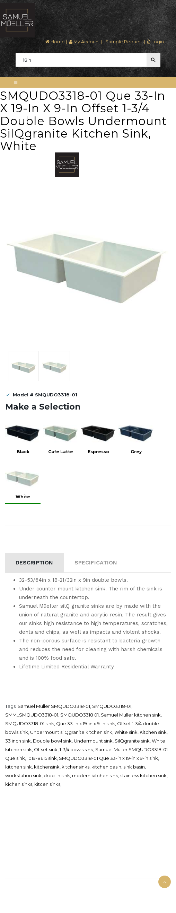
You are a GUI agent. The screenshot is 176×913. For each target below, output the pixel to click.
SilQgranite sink (132, 741)
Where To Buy (18, 824)
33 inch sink (18, 741)
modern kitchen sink (95, 775)
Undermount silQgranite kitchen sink (71, 732)
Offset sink (46, 749)
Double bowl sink (52, 741)
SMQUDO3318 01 (79, 715)
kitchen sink (18, 767)
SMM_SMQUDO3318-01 (31, 715)
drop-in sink (57, 775)
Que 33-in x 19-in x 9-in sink (85, 723)
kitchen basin (106, 767)
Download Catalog (23, 842)
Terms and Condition (25, 850)
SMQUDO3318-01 (111, 706)
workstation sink (23, 775)
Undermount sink (93, 741)
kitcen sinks (47, 784)
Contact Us (16, 870)
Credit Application (22, 833)
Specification (95, 562)
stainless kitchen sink (143, 775)
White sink (126, 732)
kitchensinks (75, 767)
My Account (84, 41)
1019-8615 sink (42, 758)
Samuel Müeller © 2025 (31, 887)
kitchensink (47, 767)
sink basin (134, 767)
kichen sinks (18, 784)
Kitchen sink (153, 732)
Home (55, 41)
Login (155, 41)
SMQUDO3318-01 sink (29, 723)
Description (34, 562)
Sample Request (123, 41)
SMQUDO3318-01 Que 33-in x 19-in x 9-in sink (108, 758)
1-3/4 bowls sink (76, 749)
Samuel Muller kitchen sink (131, 715)
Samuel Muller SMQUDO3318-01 (54, 706)
